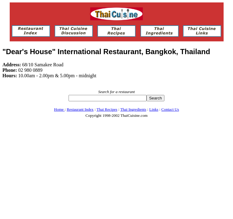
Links (153, 109)
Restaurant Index (80, 109)
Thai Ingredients (133, 109)
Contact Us (170, 109)
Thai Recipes (106, 109)
